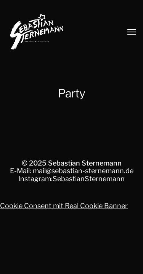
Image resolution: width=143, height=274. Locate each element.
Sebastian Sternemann (85, 163)
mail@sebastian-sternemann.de (83, 171)
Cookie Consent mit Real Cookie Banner (64, 206)
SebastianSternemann (89, 179)
